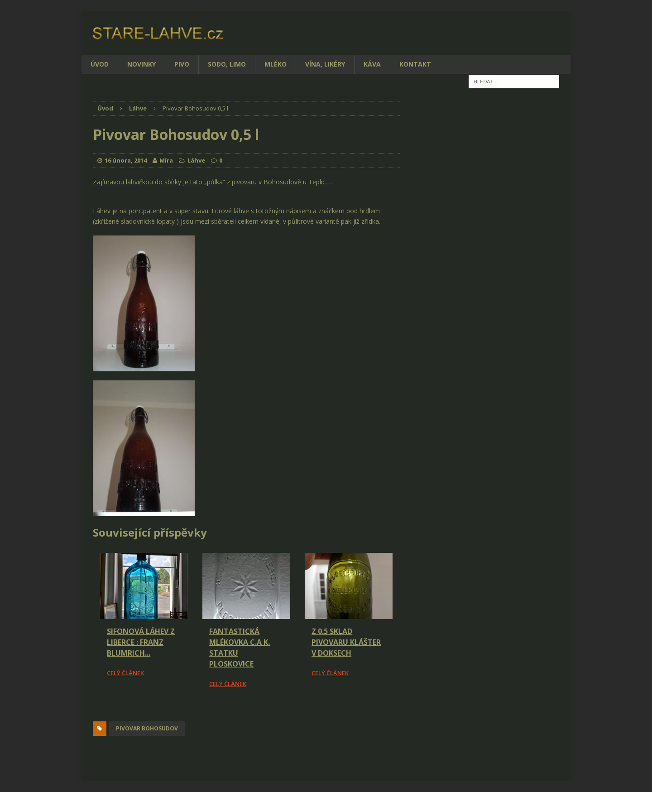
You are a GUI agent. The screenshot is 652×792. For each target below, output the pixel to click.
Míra (166, 160)
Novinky (141, 64)
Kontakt (415, 64)
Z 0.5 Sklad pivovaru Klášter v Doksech (346, 642)
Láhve (196, 160)
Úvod (100, 64)
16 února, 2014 (126, 160)
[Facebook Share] (94, 714)
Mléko (275, 64)
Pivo (181, 64)
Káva (372, 64)
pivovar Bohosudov (147, 728)
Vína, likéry (325, 64)
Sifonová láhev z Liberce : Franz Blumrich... (141, 642)
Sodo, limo (227, 64)
